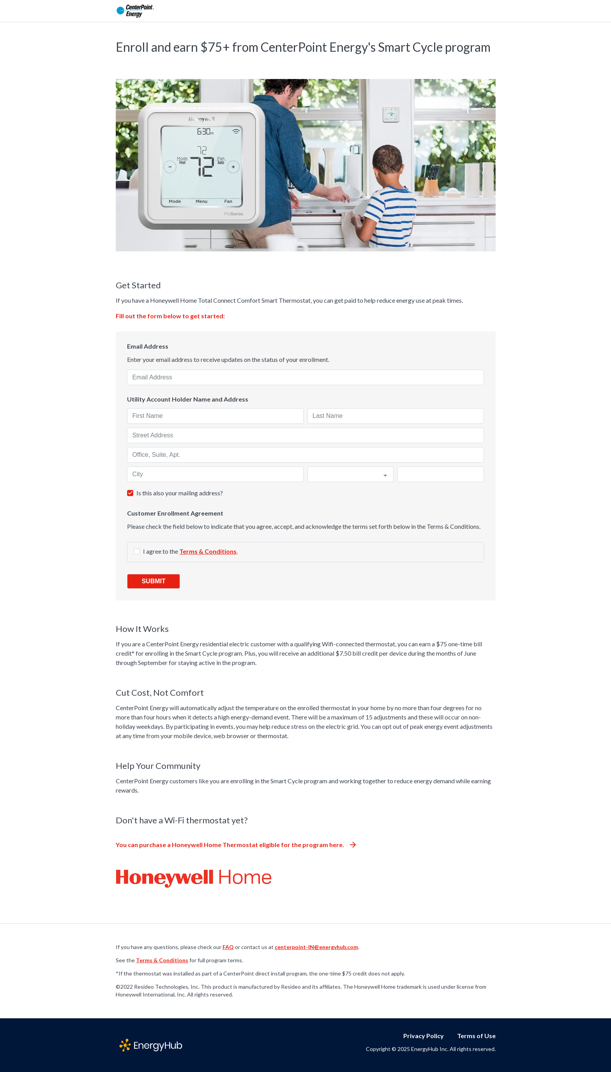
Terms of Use (476, 1035)
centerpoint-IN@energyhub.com (316, 947)
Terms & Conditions (208, 551)
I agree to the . (190, 551)
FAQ (228, 947)
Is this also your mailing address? (179, 493)
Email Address (147, 346)
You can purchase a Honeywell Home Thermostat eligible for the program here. (236, 844)
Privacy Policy (423, 1035)
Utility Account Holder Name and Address (187, 399)
